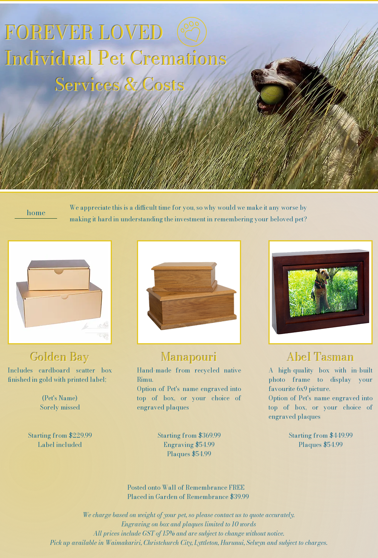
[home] (36, 213)
